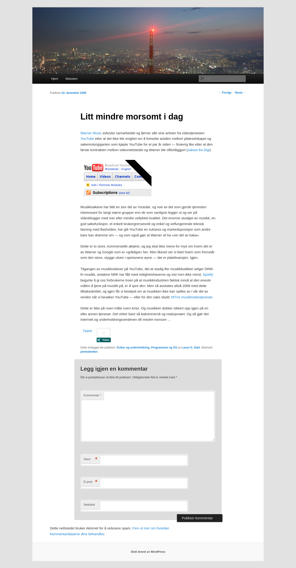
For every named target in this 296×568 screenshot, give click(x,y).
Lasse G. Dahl (191, 347)
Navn (90, 459)
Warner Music (91, 133)
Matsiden (71, 78)
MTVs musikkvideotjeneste (191, 297)
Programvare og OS (164, 347)
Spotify (208, 274)
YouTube (87, 138)
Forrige (224, 92)
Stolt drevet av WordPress (148, 551)
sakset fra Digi (199, 150)
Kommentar (92, 395)
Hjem (54, 78)
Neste (240, 92)
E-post (90, 482)
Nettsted (89, 504)
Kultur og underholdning (133, 347)
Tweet (87, 331)
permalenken (89, 351)
